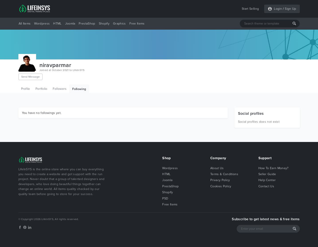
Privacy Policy (220, 180)
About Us (217, 168)
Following (79, 89)
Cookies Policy (220, 186)
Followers (60, 89)
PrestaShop (87, 23)
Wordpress (42, 23)
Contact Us (266, 186)
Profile (25, 89)
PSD (165, 198)
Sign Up (290, 9)
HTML (57, 23)
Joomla (70, 23)
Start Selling (250, 9)
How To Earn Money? (273, 168)
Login (278, 9)
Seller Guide (267, 174)
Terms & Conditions (224, 174)
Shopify (104, 23)
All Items (25, 23)
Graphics (119, 23)
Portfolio (41, 89)
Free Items (137, 23)
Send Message (30, 76)
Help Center (267, 180)
